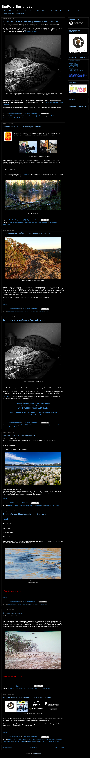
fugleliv (31, 688)
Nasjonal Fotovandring (40, 116)
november (60, 116)
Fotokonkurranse (16, 116)
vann (46, 311)
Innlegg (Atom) (37, 753)
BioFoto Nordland (73, 63)
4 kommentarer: (31, 601)
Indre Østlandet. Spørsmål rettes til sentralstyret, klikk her (77, 71)
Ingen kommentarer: (33, 113)
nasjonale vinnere (52, 116)
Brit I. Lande (14, 505)
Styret (26, 10)
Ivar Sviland (22, 505)
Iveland (40, 688)
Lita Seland (29, 505)
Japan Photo (14, 425)
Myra (34, 505)
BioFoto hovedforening (74, 60)
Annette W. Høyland (16, 739)
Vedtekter (19, 10)
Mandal (32, 604)
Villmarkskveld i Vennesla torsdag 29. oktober (22, 127)
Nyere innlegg (7, 747)
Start (5, 10)
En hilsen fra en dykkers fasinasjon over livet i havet (24, 514)
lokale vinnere (30, 425)
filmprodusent (22, 688)
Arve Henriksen (15, 222)
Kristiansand (24, 116)
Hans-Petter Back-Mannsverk (50, 739)
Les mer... (28, 164)
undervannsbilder (39, 604)
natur (31, 311)
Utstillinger (62, 10)
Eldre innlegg (59, 747)
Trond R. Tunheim (19, 118)
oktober (5, 118)
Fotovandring (81, 10)
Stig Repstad (45, 222)
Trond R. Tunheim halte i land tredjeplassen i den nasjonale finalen (30, 22)
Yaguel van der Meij (53, 741)
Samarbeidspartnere (9, 13)
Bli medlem (12, 10)
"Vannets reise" (71, 10)
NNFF (56, 10)
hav (28, 604)
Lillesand (31, 116)
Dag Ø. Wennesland (25, 222)
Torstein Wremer (54, 505)
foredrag (34, 222)
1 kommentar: (24, 502)
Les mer (5, 304)
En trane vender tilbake (12, 613)
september (10, 118)
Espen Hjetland (27, 739)
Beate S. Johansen (16, 311)
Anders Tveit (14, 688)
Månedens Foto (40, 505)
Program (32, 10)
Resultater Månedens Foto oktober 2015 (19, 436)
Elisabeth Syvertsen (16, 604)
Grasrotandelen (20, 13)
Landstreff (49, 10)
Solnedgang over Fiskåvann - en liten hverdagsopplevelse (27, 233)
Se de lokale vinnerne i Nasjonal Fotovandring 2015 (24, 320)
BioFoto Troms (72, 68)
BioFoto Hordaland (73, 64)
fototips (25, 604)
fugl (28, 688)
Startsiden (33, 747)
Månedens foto (40, 10)
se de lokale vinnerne (31, 31)
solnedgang (41, 311)
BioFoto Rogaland (73, 67)
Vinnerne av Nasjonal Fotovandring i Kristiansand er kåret (27, 697)
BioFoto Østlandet (73, 69)
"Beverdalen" (26, 174)
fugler (35, 688)
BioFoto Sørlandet (16, 6)
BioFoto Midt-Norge (73, 65)
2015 (9, 116)
